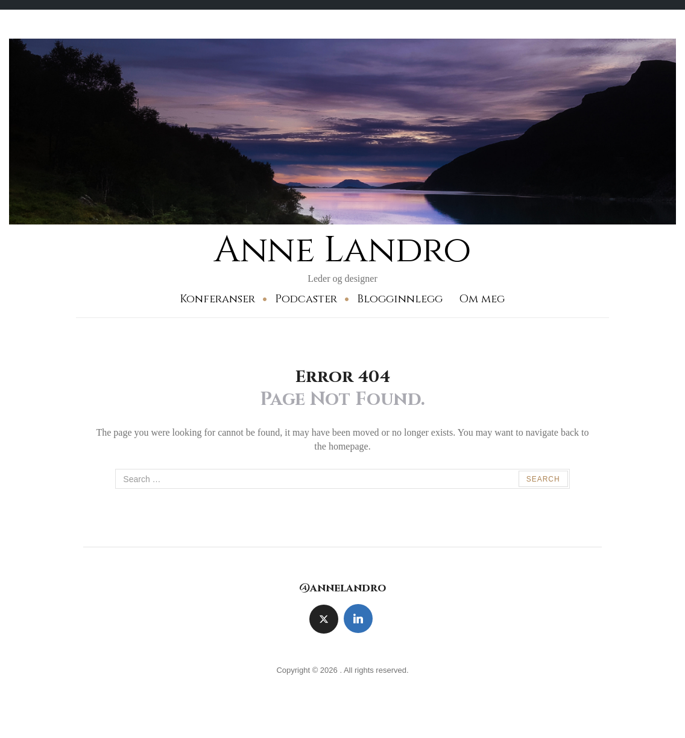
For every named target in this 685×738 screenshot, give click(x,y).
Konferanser (217, 299)
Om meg (482, 299)
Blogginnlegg (400, 299)
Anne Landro (342, 250)
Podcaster (306, 299)
